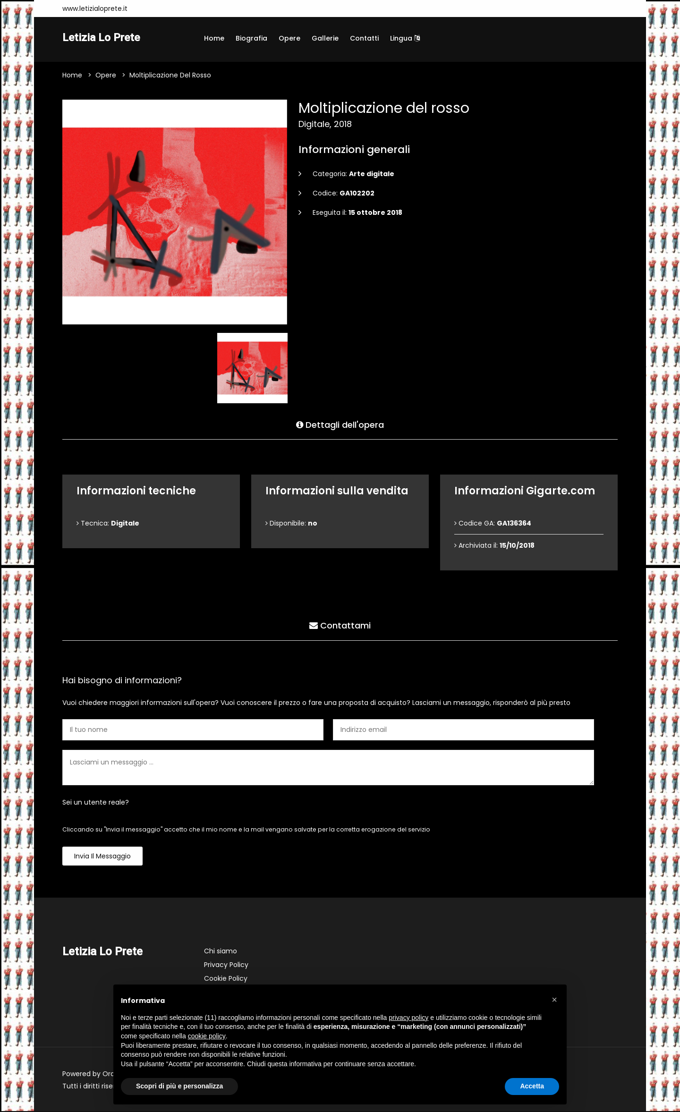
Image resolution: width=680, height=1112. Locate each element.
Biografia (251, 38)
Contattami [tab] (340, 625)
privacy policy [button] (408, 1017)
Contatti (364, 38)
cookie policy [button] (207, 1036)
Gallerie (325, 38)
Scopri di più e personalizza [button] (179, 1086)
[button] (554, 999)
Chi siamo (220, 952)
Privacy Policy (226, 965)
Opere (289, 38)
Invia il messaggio (102, 857)
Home (214, 38)
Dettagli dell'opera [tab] (340, 424)
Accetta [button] (532, 1086)
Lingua (405, 38)
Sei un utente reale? (95, 803)
